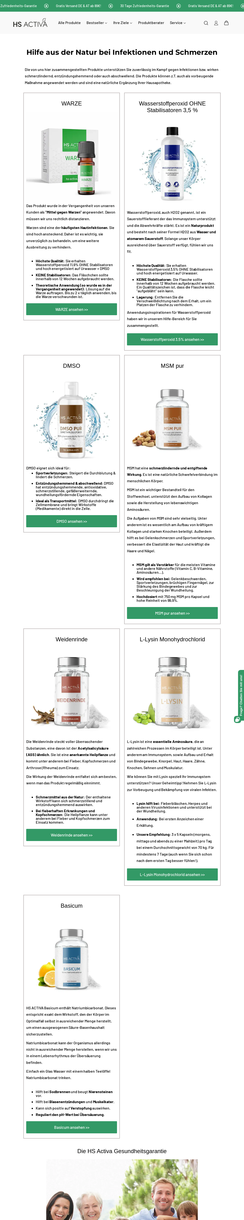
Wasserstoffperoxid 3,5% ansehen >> (172, 339)
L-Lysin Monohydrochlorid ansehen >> (172, 874)
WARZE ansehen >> (71, 309)
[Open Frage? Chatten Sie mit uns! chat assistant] (241, 695)
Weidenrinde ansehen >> (71, 834)
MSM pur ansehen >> (172, 613)
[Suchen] (206, 23)
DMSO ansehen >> (71, 521)
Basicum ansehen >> (71, 1127)
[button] (226, 23)
